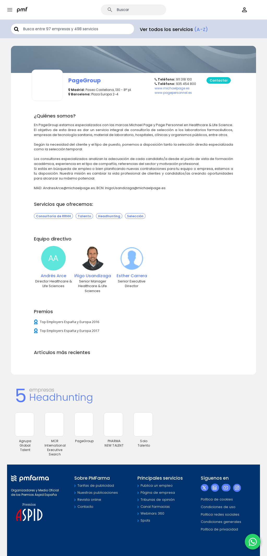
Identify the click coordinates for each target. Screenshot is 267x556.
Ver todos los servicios (174, 29)
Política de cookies (217, 499)
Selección (135, 216)
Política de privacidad (219, 529)
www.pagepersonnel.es (173, 92)
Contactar (219, 80)
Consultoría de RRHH (53, 216)
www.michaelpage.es (172, 88)
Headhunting (109, 216)
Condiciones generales (221, 521)
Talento (84, 216)
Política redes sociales (220, 514)
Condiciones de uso (218, 506)
